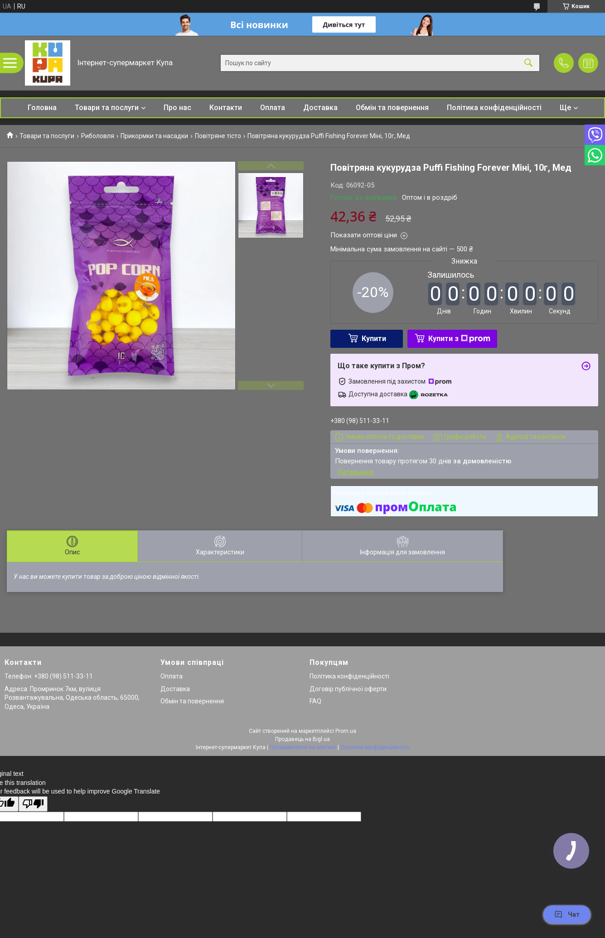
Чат (567, 914)
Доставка (320, 107)
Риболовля (97, 135)
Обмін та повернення (392, 107)
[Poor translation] (33, 804)
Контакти (225, 107)
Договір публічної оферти (348, 689)
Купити (374, 338)
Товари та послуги (107, 107)
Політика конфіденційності (494, 107)
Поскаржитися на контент (303, 747)
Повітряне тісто (218, 135)
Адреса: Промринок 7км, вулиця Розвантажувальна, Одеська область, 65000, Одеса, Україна (72, 697)
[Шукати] (528, 63)
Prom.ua (345, 731)
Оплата (272, 107)
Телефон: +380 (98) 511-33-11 (49, 676)
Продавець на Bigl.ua (302, 739)
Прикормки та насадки (154, 135)
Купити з (459, 338)
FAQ (315, 701)
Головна (42, 107)
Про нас (177, 107)
